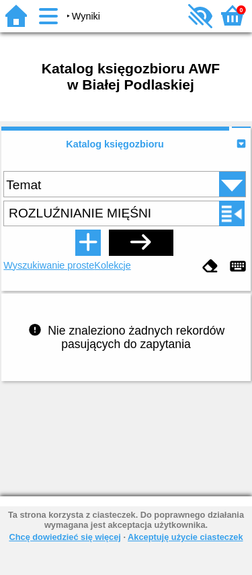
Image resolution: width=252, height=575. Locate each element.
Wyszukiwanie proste (48, 265)
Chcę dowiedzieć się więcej (64, 537)
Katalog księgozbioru (115, 144)
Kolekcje (112, 265)
